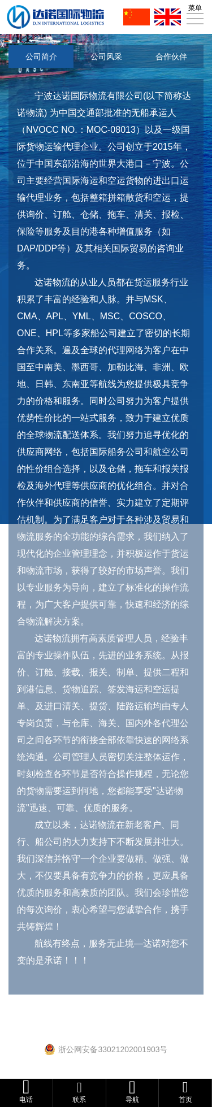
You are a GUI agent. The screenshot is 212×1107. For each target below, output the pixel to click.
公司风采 (106, 56)
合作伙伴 (171, 56)
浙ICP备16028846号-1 (110, 1036)
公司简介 (41, 56)
